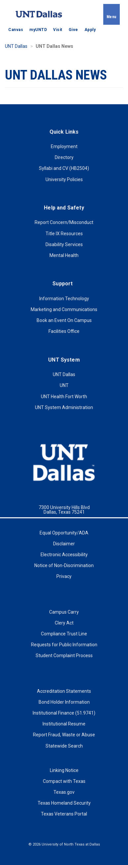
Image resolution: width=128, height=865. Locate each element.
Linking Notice (64, 770)
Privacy (64, 576)
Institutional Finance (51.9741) (64, 713)
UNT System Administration (64, 407)
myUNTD (38, 29)
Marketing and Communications (64, 309)
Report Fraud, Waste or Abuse (64, 734)
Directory (64, 157)
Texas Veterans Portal (64, 814)
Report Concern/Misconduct (64, 222)
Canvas (15, 29)
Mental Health (64, 255)
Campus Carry (64, 612)
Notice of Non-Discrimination (64, 565)
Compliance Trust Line (64, 633)
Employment (64, 146)
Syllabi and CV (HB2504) (64, 168)
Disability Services (64, 244)
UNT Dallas (16, 46)
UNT (64, 385)
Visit (57, 29)
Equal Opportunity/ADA (64, 532)
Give (73, 29)
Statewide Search (64, 746)
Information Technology (64, 298)
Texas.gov (64, 792)
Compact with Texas (64, 781)
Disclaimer (64, 543)
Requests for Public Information (64, 644)
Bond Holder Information (64, 702)
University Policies (64, 179)
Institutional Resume (64, 723)
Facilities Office (64, 331)
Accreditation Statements (64, 691)
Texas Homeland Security (64, 803)
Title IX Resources (64, 233)
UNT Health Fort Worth (64, 396)
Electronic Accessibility (64, 554)
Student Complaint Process (64, 655)
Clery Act (64, 622)
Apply (90, 29)
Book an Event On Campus (64, 320)
